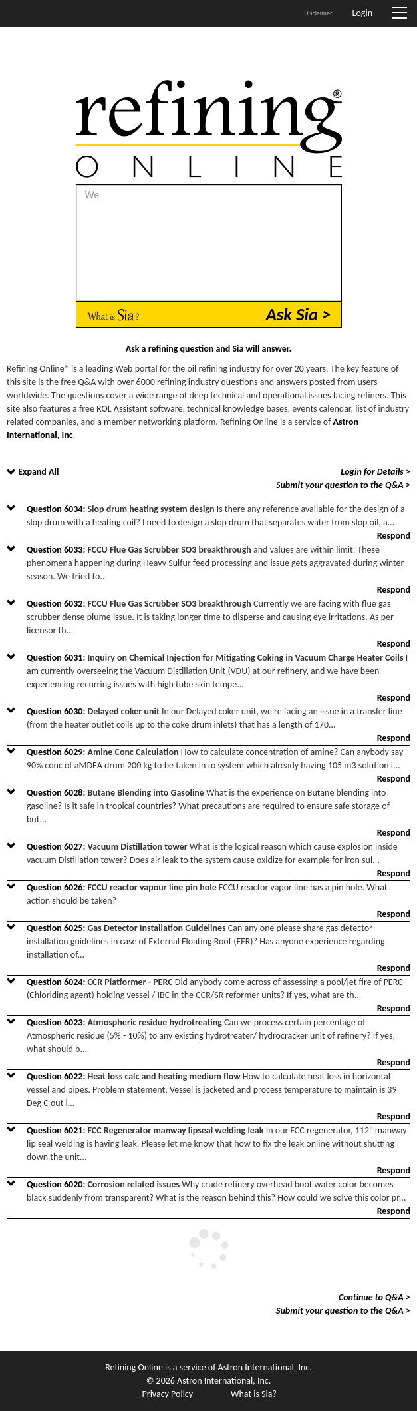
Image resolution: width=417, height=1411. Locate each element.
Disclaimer (318, 13)
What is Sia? (254, 1394)
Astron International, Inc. (265, 1367)
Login (362, 13)
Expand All (38, 471)
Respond (393, 535)
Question (57, 509)
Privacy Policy (168, 1394)
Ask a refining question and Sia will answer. (209, 348)
